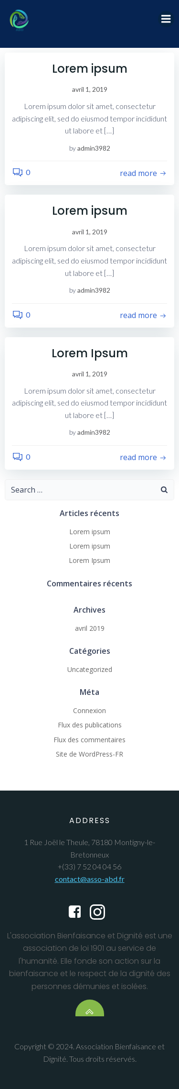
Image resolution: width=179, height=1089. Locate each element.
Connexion (89, 710)
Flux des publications (90, 724)
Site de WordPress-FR (89, 754)
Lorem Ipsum (89, 560)
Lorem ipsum (89, 531)
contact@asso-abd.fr (90, 878)
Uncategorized (89, 669)
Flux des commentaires (89, 739)
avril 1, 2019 (89, 89)
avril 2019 (90, 628)
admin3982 (93, 148)
